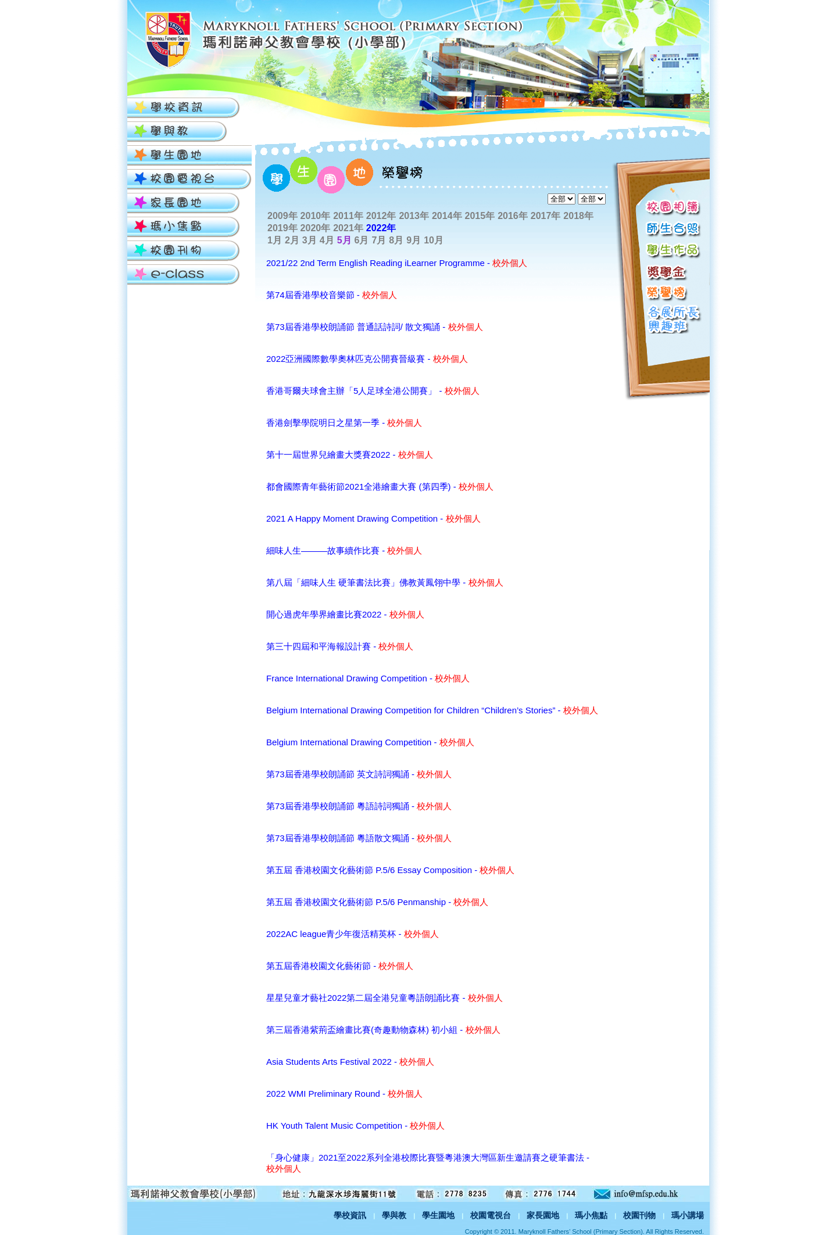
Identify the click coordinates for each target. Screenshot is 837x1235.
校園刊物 (639, 1215)
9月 (413, 240)
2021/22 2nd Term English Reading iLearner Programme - (396, 263)
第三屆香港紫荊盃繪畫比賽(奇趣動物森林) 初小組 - (383, 1030)
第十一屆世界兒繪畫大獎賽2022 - (349, 454)
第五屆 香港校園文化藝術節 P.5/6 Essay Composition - (390, 870)
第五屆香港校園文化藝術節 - (339, 966)
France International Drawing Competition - (368, 678)
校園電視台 (490, 1215)
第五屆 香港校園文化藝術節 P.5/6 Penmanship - (377, 902)
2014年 (447, 216)
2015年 (480, 216)
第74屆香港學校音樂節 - (331, 295)
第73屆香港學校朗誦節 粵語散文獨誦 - (359, 838)
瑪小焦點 (591, 1215)
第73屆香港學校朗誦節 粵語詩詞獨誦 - (359, 806)
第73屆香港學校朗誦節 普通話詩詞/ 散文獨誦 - (374, 327)
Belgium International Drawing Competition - (370, 742)
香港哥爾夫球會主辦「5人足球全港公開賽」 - (373, 391)
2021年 (348, 228)
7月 (378, 240)
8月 (396, 240)
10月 (433, 240)
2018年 (578, 216)
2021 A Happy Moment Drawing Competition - (373, 518)
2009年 (282, 216)
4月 (327, 240)
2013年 (414, 216)
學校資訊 (350, 1215)
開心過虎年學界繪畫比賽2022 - (345, 614)
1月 (274, 240)
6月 (362, 240)
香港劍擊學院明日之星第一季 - (344, 423)
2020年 (316, 228)
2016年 (513, 216)
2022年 (381, 228)
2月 (292, 240)
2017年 (546, 216)
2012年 (381, 216)
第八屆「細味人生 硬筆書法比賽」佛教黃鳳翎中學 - (384, 582)
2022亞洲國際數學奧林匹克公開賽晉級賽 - (367, 359)
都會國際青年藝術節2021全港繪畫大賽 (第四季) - (379, 486)
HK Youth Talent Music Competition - (355, 1125)
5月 (344, 240)
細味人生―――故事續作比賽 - (344, 550)
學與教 (394, 1215)
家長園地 (543, 1215)
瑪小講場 (687, 1215)
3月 (309, 240)
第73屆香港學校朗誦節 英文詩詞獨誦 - (359, 774)
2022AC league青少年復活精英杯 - (352, 934)
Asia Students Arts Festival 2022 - (350, 1062)
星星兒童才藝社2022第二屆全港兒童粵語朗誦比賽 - (384, 998)
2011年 (348, 216)
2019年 (282, 228)
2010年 (316, 216)
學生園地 (438, 1215)
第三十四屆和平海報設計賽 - (339, 646)
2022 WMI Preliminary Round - (344, 1093)
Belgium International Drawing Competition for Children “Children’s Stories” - (432, 710)
